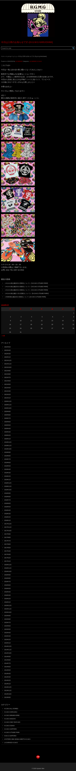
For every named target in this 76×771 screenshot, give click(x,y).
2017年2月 (7, 558)
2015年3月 (7, 636)
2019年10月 (7, 449)
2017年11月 (7, 527)
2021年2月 (7, 394)
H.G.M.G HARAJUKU (10, 712)
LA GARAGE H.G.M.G (11, 56)
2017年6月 (7, 544)
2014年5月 (7, 670)
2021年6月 (7, 381)
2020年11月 (7, 405)
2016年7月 (7, 581)
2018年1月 (7, 520)
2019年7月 (7, 459)
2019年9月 (7, 452)
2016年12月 (7, 565)
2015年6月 (7, 626)
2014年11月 (7, 650)
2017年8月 (7, 537)
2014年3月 (7, 677)
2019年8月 (7, 456)
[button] (69, 48)
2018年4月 (7, 510)
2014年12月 (7, 646)
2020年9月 (7, 411)
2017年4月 (7, 551)
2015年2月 (7, 639)
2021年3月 (7, 391)
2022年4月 (7, 350)
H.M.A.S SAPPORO (10, 736)
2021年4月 (7, 388)
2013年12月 (7, 687)
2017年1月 (7, 561)
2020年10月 (7, 408)
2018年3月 (7, 513)
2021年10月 (7, 367)
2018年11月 (7, 486)
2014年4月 (7, 673)
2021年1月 (7, 398)
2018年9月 (7, 493)
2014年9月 (7, 656)
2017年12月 (7, 524)
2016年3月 (7, 595)
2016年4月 (7, 592)
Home (2, 56)
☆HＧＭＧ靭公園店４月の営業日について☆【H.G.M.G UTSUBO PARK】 (27, 293)
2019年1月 (7, 479)
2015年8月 (7, 619)
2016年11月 (7, 568)
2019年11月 (7, 445)
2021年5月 (7, 384)
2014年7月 (7, 663)
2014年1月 (7, 684)
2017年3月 (7, 554)
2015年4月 (7, 632)
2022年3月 (7, 354)
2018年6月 (7, 503)
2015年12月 (7, 605)
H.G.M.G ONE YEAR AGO (12, 722)
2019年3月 (7, 473)
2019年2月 (7, 476)
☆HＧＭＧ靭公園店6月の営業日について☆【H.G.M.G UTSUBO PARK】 (27, 283)
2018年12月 (7, 483)
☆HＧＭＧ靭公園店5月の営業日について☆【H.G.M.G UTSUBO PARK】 (27, 286)
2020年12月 (7, 401)
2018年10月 (7, 490)
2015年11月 (7, 609)
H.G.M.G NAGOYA (10, 719)
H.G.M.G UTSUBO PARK (12, 732)
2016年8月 (7, 578)
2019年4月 (7, 469)
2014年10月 (7, 653)
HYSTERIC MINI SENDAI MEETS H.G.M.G (17, 739)
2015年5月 (7, 629)
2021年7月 (7, 377)
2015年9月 (7, 615)
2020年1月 (7, 439)
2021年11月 (7, 364)
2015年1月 (7, 643)
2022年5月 (7, 347)
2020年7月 (7, 418)
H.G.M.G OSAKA (9, 725)
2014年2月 (7, 680)
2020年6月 (7, 422)
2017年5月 (7, 547)
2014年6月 (7, 667)
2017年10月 (7, 530)
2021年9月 (7, 371)
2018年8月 (7, 496)
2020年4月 (7, 428)
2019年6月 (7, 462)
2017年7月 (7, 541)
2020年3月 (7, 432)
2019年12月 (7, 442)
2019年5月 (7, 466)
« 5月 (3, 336)
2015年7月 (7, 622)
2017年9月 (7, 534)
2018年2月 (7, 517)
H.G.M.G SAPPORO (10, 729)
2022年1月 (7, 357)
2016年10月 (7, 571)
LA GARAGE (18, 61)
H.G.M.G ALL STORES (11, 708)
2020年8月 (7, 415)
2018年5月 (7, 507)
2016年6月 (7, 585)
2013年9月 (7, 697)
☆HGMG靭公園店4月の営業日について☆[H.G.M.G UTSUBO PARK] (25, 297)
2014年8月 (7, 660)
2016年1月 (7, 602)
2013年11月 (7, 690)
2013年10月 (7, 694)
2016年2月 (7, 598)
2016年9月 (7, 575)
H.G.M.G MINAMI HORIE (11, 715)
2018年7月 (7, 500)
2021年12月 (7, 360)
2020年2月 (7, 435)
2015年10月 (7, 612)
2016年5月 (7, 588)
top (38, 757)
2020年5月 (7, 425)
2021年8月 (7, 374)
